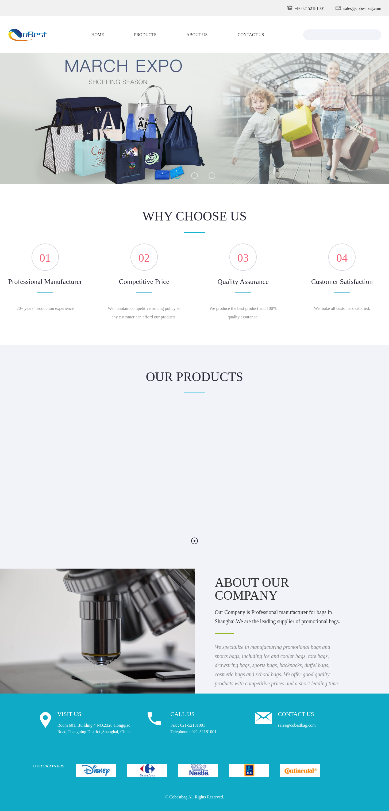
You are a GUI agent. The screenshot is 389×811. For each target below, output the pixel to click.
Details (53, 519)
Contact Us (251, 34)
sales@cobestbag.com (362, 8)
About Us (196, 34)
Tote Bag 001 (146, 503)
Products (145, 34)
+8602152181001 (310, 8)
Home (97, 34)
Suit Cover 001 (240, 503)
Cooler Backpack (334, 503)
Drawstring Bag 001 (53, 503)
